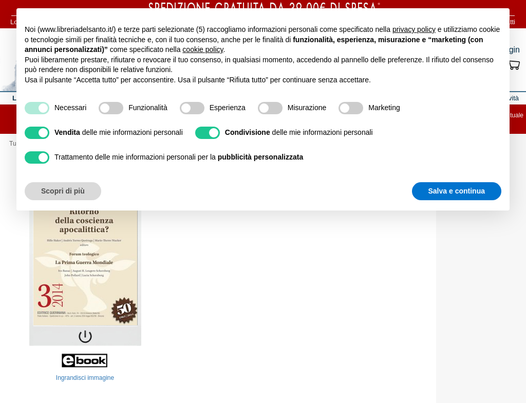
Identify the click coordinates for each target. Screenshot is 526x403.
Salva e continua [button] (456, 191)
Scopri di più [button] (63, 191)
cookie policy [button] (202, 49)
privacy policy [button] (414, 29)
